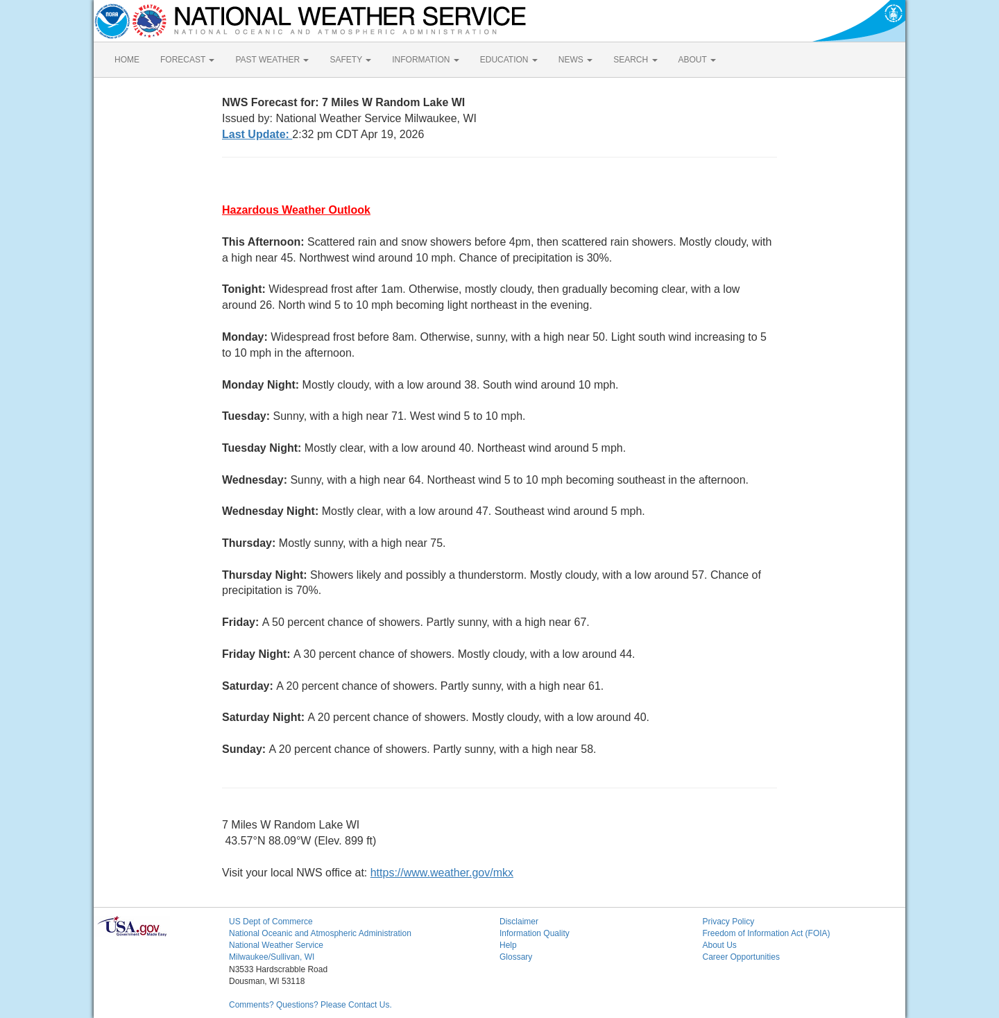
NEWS (575, 60)
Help (508, 945)
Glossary (516, 957)
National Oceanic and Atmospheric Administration (320, 933)
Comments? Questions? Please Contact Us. (310, 1005)
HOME (126, 60)
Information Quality (535, 933)
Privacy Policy (729, 921)
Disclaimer (519, 921)
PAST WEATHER (272, 60)
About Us (720, 945)
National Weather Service (276, 945)
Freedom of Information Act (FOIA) (766, 933)
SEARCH (635, 60)
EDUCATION (509, 60)
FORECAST (187, 60)
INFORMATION (425, 60)
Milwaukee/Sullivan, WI (271, 957)
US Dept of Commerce (271, 921)
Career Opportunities (741, 957)
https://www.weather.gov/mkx (441, 873)
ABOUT (697, 60)
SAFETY (350, 60)
